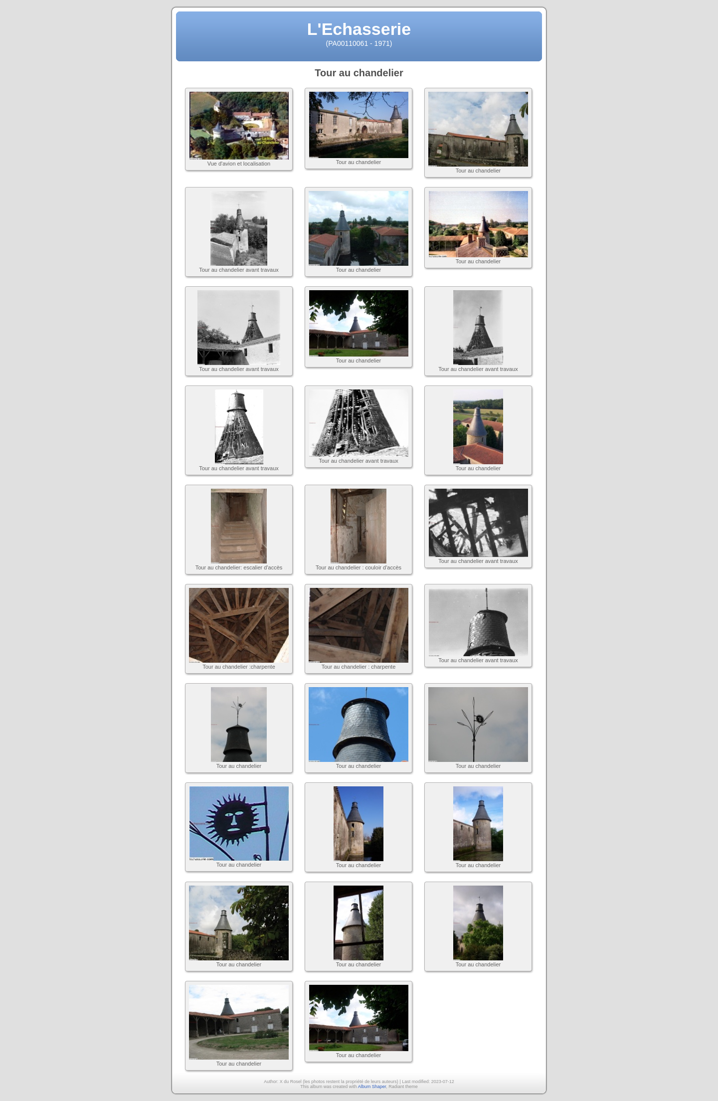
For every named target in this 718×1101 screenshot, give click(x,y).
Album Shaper (372, 1086)
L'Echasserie (359, 28)
